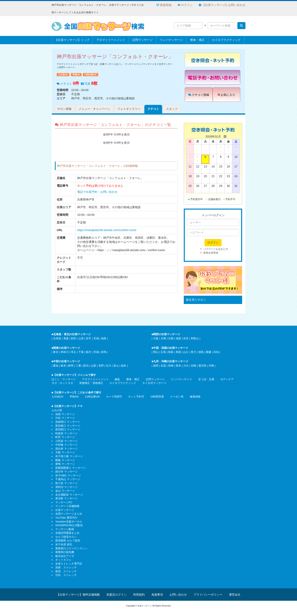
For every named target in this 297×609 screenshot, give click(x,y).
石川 (108, 365)
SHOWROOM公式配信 (69, 525)
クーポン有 (177, 396)
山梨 (93, 365)
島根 (178, 352)
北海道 (57, 338)
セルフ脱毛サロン (66, 536)
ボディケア (227, 379)
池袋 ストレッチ (66, 567)
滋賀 (178, 338)
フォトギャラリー (128, 108)
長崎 (170, 365)
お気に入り (226, 94)
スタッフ (172, 108)
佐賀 (163, 365)
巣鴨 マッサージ (65, 463)
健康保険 (195, 396)
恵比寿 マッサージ (66, 448)
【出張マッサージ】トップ (72, 40)
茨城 (96, 352)
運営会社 (234, 594)
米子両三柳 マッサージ (69, 456)
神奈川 (65, 352)
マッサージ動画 (64, 529)
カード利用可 (114, 396)
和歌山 (195, 338)
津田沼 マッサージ (66, 487)
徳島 (201, 352)
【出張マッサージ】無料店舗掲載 (78, 594)
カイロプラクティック (226, 40)
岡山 (155, 352)
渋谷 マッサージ (65, 417)
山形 (81, 338)
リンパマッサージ (171, 40)
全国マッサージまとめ (68, 513)
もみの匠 (57, 410)
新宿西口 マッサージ (67, 429)
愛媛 (208, 352)
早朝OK (74, 396)
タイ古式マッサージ (154, 383)
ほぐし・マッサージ (64, 379)
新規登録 (164, 5)
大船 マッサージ (65, 452)
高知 (216, 352)
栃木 (88, 352)
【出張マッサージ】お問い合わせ (222, 5)
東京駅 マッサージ (66, 498)
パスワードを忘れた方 (215, 249)
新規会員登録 (210, 252)
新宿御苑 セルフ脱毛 (67, 540)
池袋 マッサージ (65, 414)
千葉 (81, 352)
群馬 (103, 352)
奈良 (186, 338)
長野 (101, 365)
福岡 (155, 365)
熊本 (178, 365)
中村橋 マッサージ (66, 444)
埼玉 (73, 352)
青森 (66, 338)
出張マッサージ (64, 510)
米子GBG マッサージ (68, 475)
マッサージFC (63, 502)
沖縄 (211, 365)
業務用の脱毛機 (64, 552)
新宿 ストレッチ (66, 571)
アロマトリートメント (110, 40)
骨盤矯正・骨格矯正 (91, 383)
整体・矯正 (197, 40)
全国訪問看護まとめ (67, 532)
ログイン (185, 5)
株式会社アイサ (64, 556)
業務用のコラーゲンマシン (71, 548)
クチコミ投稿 (198, 94)
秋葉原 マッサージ (66, 433)
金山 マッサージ (65, 490)
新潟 (85, 365)
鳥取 (170, 352)
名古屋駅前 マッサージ (69, 494)
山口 (186, 352)
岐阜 (63, 365)
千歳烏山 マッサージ (67, 479)
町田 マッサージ (65, 437)
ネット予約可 (136, 396)
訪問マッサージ (142, 40)
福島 (103, 338)
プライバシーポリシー (207, 594)
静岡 (70, 365)
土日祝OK (58, 396)
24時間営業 (157, 396)
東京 (55, 352)
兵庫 (163, 338)
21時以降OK (92, 396)
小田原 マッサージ (66, 441)
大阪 (155, 338)
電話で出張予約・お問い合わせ (97, 192)
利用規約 (139, 594)
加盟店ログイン (116, 594)
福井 (123, 365)
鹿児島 (202, 365)
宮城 (96, 338)
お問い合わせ (178, 594)
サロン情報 (64, 108)
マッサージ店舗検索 (67, 506)
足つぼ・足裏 (206, 379)
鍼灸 (117, 379)
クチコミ (153, 108)
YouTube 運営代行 (66, 517)
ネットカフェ (63, 559)
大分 (186, 365)
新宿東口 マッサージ (67, 425)
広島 (163, 352)
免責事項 (157, 594)
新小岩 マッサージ (66, 483)
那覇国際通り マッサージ (70, 467)
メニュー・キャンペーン (94, 108)
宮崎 (193, 365)
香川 (193, 352)
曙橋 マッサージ (65, 460)
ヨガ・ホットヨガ (62, 383)
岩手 (88, 338)
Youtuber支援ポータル (68, 521)
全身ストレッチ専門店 (68, 563)
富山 (116, 365)
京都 (170, 338)
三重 (78, 365)
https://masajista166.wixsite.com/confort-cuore (106, 230)
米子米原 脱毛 (63, 544)
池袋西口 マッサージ (67, 421)
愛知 (55, 365)
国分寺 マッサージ (66, 471)
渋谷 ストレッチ (66, 575)
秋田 (73, 338)
